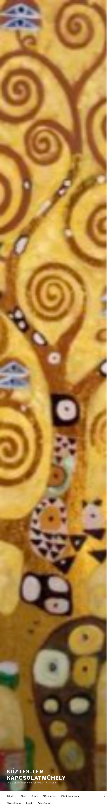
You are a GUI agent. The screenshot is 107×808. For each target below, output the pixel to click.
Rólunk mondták (69, 796)
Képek (29, 803)
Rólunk (11, 796)
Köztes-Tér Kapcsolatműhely (36, 775)
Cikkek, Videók (14, 803)
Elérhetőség (49, 796)
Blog (23, 796)
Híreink (34, 796)
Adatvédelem (44, 803)
